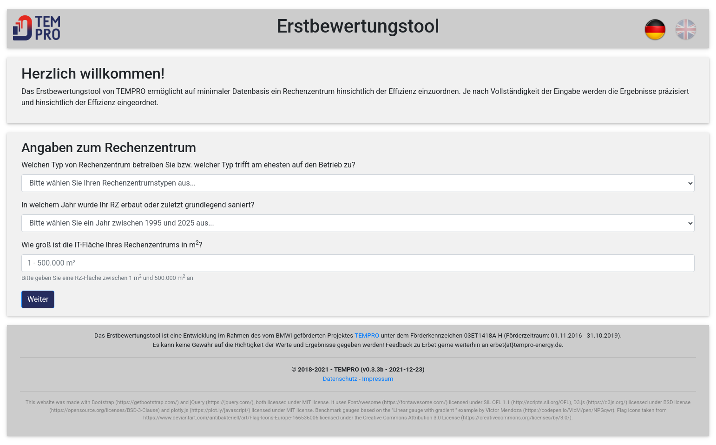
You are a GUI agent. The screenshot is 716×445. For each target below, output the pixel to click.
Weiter (37, 299)
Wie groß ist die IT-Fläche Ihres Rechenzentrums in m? (111, 244)
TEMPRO (367, 335)
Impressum (377, 378)
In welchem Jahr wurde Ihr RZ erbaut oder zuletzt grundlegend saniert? (137, 204)
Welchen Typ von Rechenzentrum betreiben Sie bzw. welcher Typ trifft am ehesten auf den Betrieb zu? (188, 164)
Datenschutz (340, 378)
